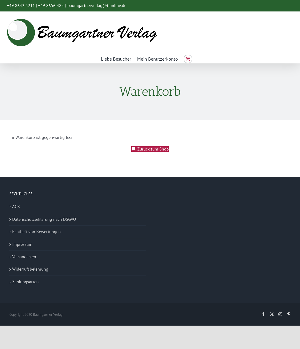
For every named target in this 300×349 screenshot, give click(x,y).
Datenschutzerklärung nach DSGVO (44, 219)
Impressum (22, 244)
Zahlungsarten (25, 281)
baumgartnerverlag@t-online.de (97, 5)
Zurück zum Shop (153, 149)
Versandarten (24, 256)
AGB (16, 206)
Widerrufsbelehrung (30, 269)
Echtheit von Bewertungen (36, 231)
